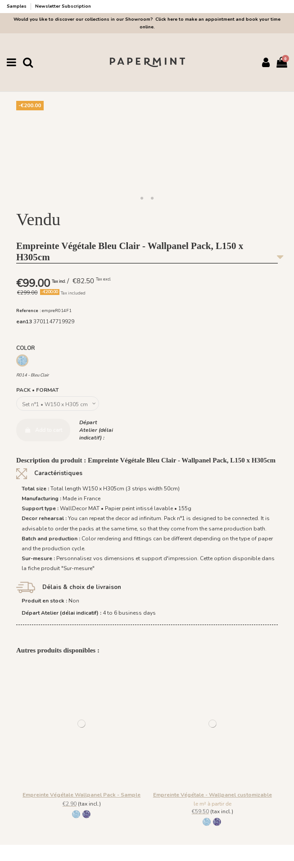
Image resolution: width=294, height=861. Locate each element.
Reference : (28, 310)
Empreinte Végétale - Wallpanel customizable (212, 794)
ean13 (24, 321)
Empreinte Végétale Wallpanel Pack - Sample (81, 794)
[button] (141, 198)
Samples (17, 6)
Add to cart (43, 430)
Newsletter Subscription (63, 6)
